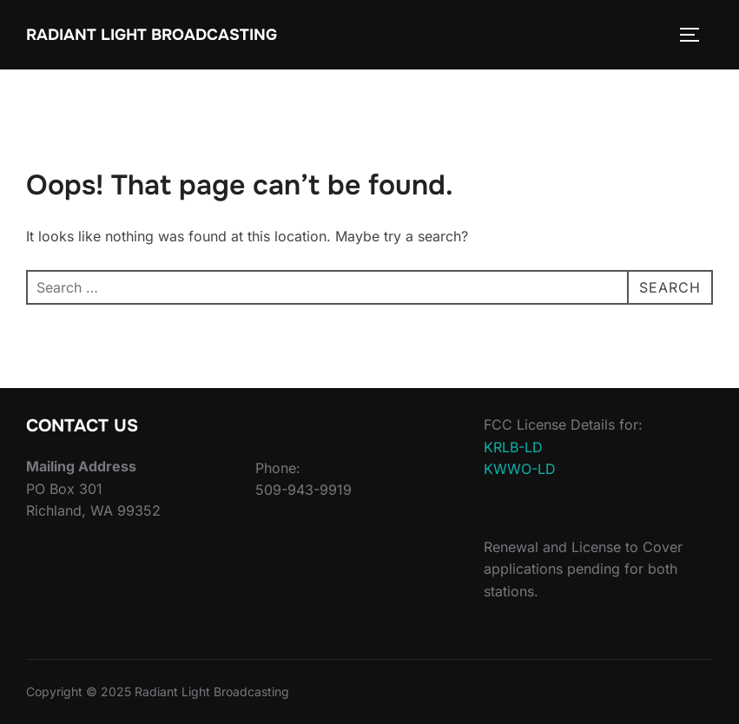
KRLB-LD (513, 447)
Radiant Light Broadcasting (151, 35)
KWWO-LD (520, 468)
